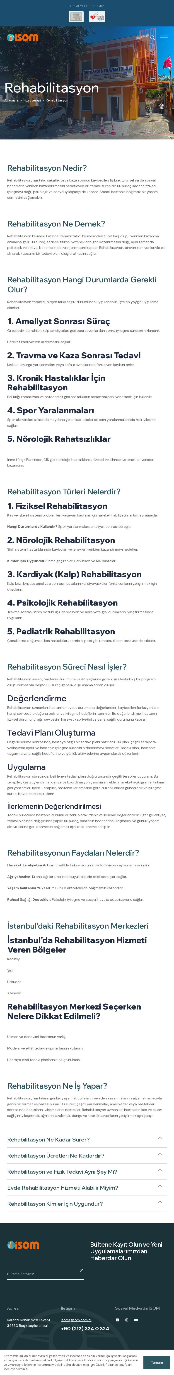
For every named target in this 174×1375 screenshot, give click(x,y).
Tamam (157, 1362)
